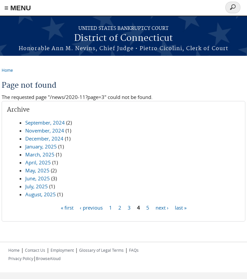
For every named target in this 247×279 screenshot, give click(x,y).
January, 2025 (41, 146)
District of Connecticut (123, 38)
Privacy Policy (20, 258)
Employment (62, 250)
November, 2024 (44, 130)
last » (180, 207)
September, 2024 (45, 122)
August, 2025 (40, 194)
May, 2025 (37, 170)
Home (7, 70)
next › (162, 207)
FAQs (134, 250)
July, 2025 (36, 186)
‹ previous (91, 207)
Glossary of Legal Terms (101, 250)
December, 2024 (44, 138)
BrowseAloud (48, 258)
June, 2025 (37, 178)
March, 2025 (40, 154)
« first (67, 207)
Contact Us (35, 250)
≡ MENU (17, 8)
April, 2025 (38, 162)
